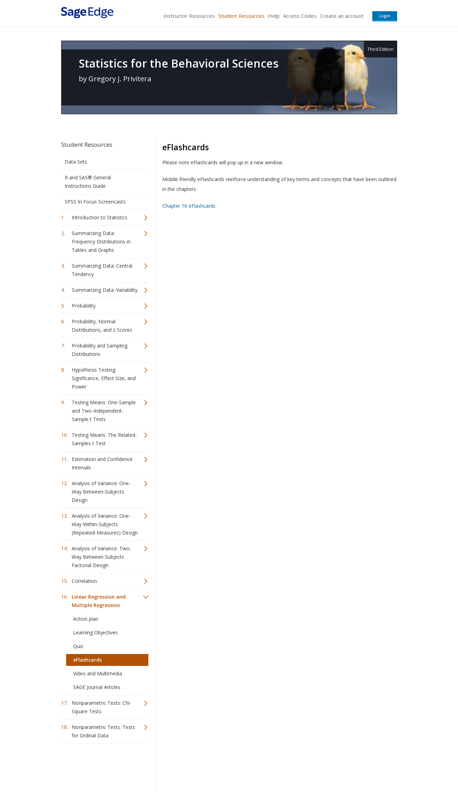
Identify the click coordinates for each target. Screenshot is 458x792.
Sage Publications (101, 766)
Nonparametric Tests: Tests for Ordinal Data (103, 731)
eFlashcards (87, 659)
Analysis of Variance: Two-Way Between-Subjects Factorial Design (101, 557)
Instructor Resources (189, 15)
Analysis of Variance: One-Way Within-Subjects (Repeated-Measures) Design (105, 524)
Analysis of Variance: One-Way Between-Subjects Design (101, 491)
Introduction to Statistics (99, 217)
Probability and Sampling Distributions (99, 349)
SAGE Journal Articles (96, 687)
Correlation (84, 581)
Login (384, 15)
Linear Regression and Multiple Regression (99, 600)
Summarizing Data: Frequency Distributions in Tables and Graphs (101, 241)
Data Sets (76, 161)
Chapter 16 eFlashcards (189, 205)
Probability (84, 305)
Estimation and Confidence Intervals (102, 463)
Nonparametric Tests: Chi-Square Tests (101, 707)
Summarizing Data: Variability (105, 290)
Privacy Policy (351, 766)
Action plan (85, 618)
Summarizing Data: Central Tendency (102, 269)
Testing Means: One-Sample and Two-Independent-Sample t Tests (104, 410)
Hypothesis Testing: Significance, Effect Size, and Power (104, 378)
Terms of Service (269, 766)
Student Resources (241, 15)
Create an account (342, 15)
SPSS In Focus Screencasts (95, 201)
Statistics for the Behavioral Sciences (179, 63)
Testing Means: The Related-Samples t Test (104, 439)
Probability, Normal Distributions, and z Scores (102, 325)
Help (274, 15)
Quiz (78, 646)
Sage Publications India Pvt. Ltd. (163, 766)
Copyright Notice (312, 766)
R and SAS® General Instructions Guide (88, 181)
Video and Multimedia (97, 673)
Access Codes (300, 15)
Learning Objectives (95, 632)
